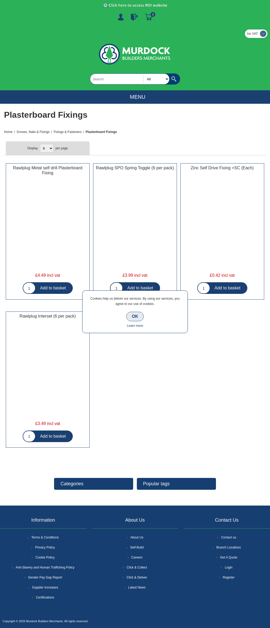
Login (228, 567)
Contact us (228, 537)
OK (135, 316)
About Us (136, 537)
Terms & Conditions (45, 537)
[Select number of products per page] (46, 148)
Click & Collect (137, 567)
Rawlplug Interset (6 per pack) (48, 316)
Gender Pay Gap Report (45, 577)
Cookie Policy (45, 557)
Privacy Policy (45, 547)
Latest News (137, 587)
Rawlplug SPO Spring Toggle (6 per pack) (135, 168)
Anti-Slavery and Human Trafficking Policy (45, 567)
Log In (134, 17)
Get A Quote (228, 557)
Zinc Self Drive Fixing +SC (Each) (222, 168)
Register (121, 17)
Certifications (45, 597)
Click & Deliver (137, 577)
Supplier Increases (45, 587)
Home (8, 132)
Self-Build (136, 547)
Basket (148, 17)
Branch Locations (228, 547)
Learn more (135, 326)
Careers (137, 557)
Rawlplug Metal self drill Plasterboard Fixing (47, 170)
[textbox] (129, 79)
